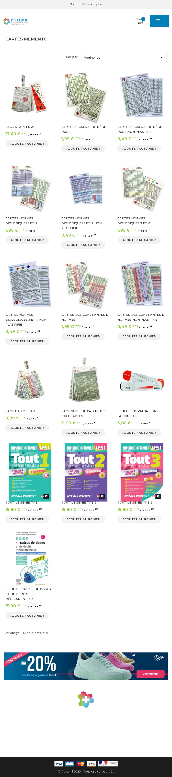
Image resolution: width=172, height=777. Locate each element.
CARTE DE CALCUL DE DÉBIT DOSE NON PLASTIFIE (140, 129)
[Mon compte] (92, 4)
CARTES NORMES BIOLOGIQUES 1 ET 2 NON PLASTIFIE (81, 223)
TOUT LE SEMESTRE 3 (134, 502)
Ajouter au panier (27, 143)
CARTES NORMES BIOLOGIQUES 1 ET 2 (21, 220)
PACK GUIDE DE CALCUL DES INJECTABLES (83, 413)
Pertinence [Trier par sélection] (124, 56)
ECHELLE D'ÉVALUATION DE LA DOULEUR (139, 413)
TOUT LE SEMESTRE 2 (79, 502)
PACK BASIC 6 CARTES (23, 411)
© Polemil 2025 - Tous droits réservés (86, 771)
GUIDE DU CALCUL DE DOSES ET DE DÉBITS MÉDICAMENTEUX (28, 594)
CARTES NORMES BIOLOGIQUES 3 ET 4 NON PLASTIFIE (26, 319)
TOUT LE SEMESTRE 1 (22, 502)
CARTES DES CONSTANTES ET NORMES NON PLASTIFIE (141, 317)
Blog (73, 4)
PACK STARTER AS (20, 127)
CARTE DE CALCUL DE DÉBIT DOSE (84, 129)
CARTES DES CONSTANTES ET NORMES (85, 317)
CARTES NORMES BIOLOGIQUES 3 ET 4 (133, 220)
